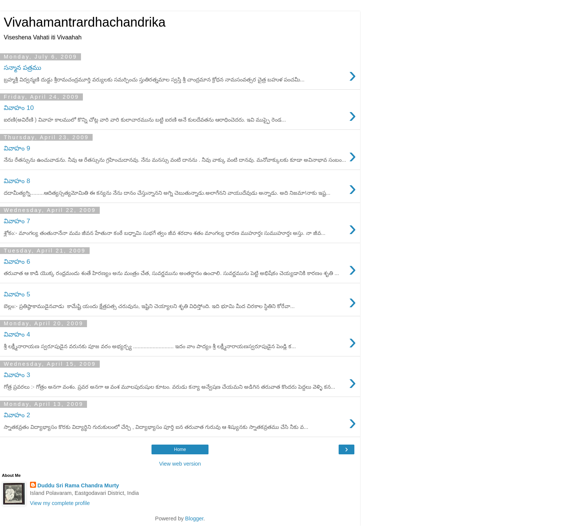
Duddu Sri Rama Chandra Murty (78, 485)
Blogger (194, 518)
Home (180, 449)
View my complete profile (60, 503)
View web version (180, 464)
